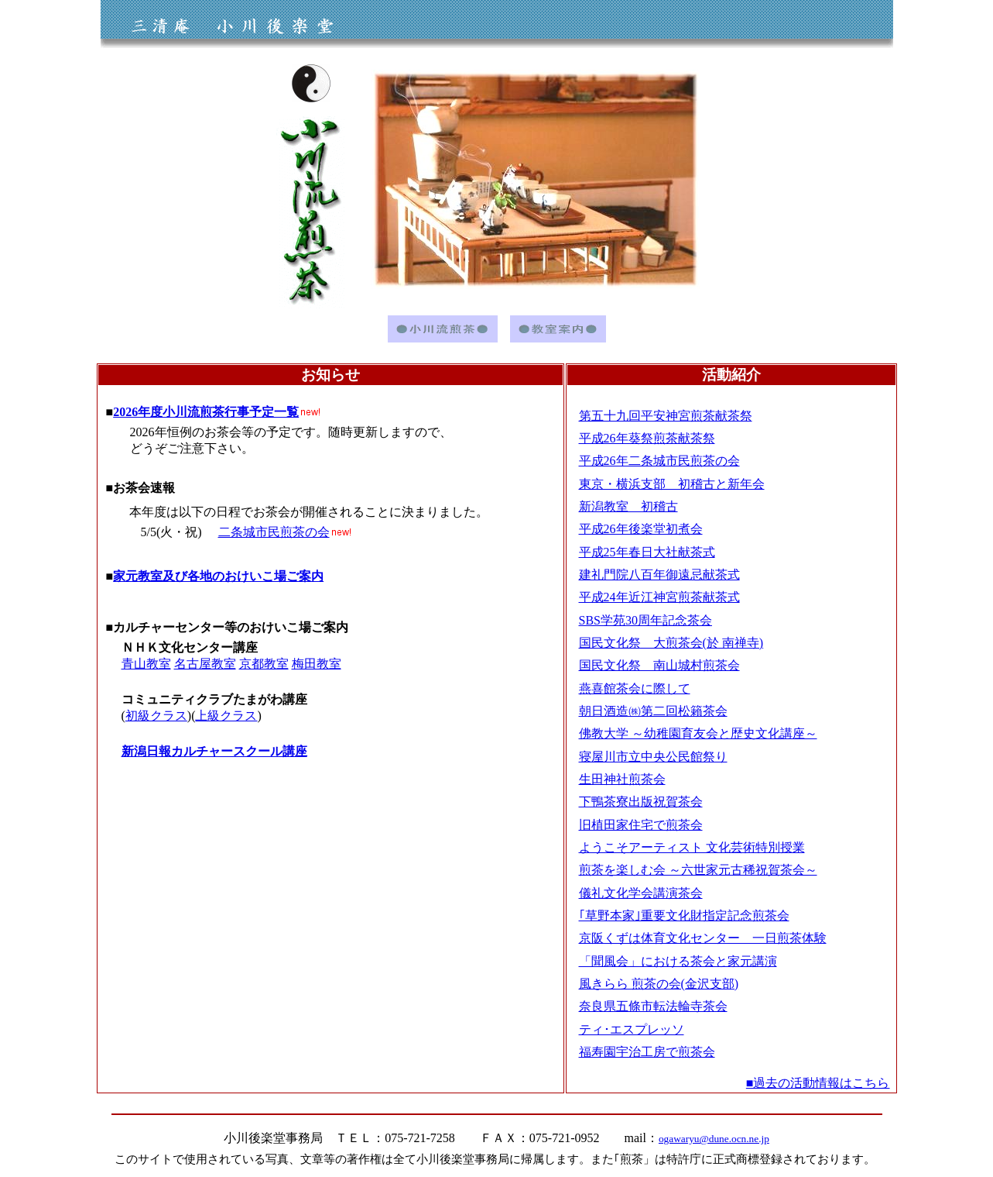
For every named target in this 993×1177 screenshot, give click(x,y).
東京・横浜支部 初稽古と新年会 (672, 483)
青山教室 (146, 663)
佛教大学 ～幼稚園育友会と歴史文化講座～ (698, 733)
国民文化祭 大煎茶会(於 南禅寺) (671, 642)
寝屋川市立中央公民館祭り (653, 756)
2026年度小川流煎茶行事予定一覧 (206, 411)
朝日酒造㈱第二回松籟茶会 (653, 711)
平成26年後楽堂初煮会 (641, 528)
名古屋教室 (205, 663)
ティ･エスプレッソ (631, 1029)
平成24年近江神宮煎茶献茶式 (659, 597)
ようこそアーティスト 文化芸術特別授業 (692, 847)
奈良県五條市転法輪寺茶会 (653, 1006)
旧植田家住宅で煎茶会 (641, 824)
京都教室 (264, 663)
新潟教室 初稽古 (628, 506)
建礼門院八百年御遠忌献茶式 (659, 574)
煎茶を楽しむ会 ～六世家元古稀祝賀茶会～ (698, 869)
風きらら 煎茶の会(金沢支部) (659, 983)
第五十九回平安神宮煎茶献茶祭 (665, 415)
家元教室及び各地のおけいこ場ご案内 (218, 576)
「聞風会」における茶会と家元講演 (678, 961)
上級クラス (226, 715)
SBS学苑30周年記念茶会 (645, 620)
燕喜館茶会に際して (634, 688)
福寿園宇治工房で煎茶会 (647, 1051)
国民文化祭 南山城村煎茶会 (659, 665)
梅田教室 (316, 663)
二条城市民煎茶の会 (274, 532)
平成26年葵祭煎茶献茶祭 (647, 438)
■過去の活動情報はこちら (818, 1082)
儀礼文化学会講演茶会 (641, 893)
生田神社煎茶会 (622, 779)
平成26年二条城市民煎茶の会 (659, 460)
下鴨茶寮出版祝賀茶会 (641, 801)
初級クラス (156, 715)
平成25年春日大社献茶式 (647, 552)
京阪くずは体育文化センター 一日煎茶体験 (703, 938)
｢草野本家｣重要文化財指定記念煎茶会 (684, 915)
